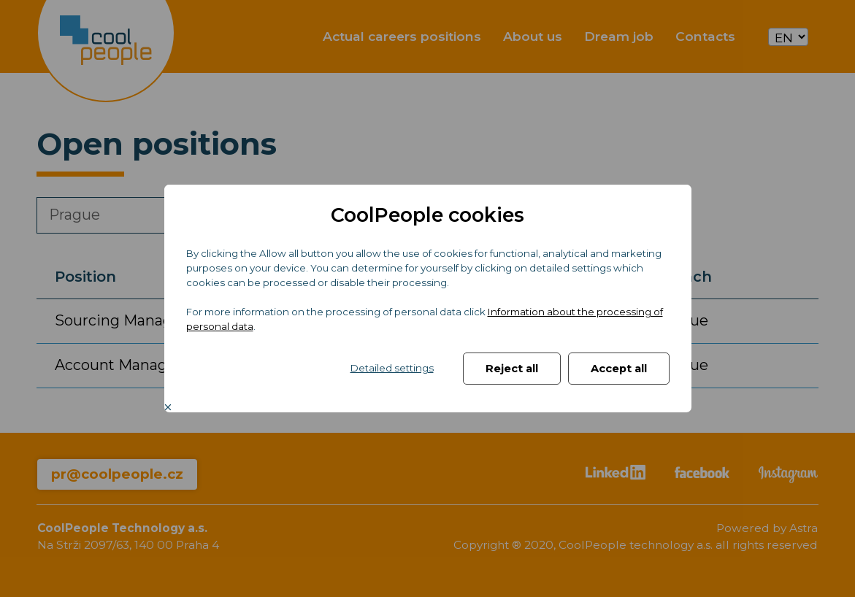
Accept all (619, 368)
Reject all (512, 368)
